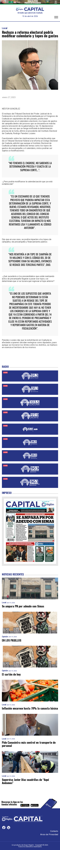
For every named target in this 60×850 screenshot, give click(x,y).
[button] (56, 17)
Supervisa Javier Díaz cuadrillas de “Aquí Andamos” (25, 781)
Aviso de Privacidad (49, 834)
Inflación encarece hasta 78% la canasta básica (30, 708)
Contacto (54, 831)
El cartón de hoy (11, 674)
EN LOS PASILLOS (11, 640)
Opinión (5, 637)
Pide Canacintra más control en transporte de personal (29, 744)
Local (4, 28)
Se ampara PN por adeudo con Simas (23, 606)
